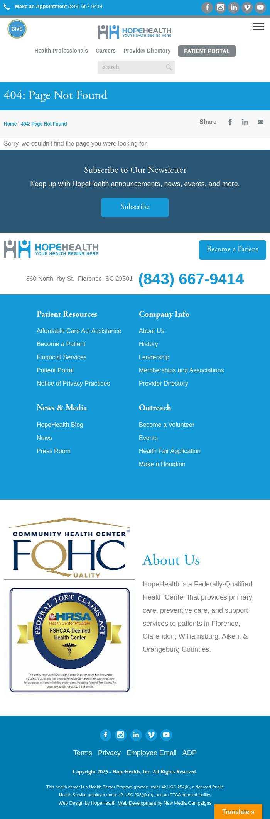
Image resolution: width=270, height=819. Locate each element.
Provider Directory (146, 51)
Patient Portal (207, 51)
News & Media (62, 408)
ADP (189, 753)
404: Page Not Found (44, 124)
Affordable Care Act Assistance (79, 331)
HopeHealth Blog (60, 425)
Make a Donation (162, 464)
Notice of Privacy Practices (73, 384)
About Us (151, 331)
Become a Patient (232, 250)
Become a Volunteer (166, 425)
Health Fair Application (170, 451)
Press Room (54, 451)
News (44, 438)
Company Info (164, 315)
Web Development (137, 803)
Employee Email (152, 753)
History (148, 344)
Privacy (109, 753)
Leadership (154, 357)
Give (17, 29)
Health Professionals (61, 51)
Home (10, 124)
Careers (106, 51)
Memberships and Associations (181, 370)
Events (148, 438)
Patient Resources (67, 315)
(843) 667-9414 (53, 6)
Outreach (155, 408)
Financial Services (62, 357)
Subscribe (135, 207)
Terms (82, 753)
